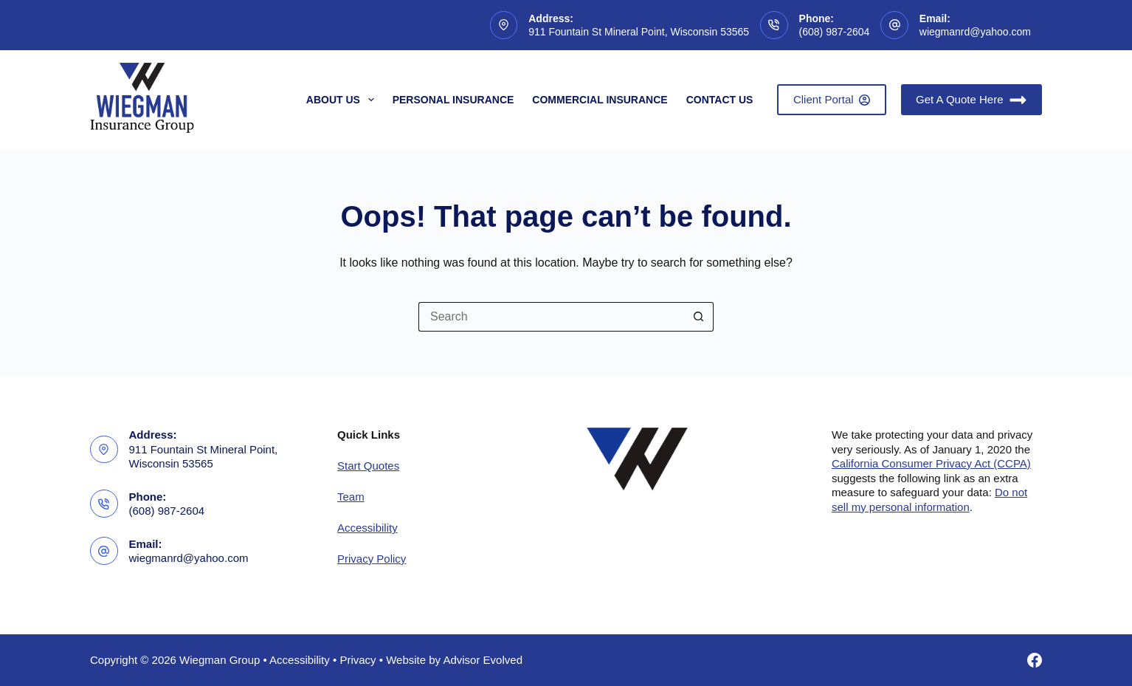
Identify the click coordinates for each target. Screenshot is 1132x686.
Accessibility (367, 527)
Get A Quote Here (971, 100)
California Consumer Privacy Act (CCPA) (931, 463)
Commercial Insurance (599, 100)
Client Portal (831, 99)
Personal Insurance (453, 100)
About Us (343, 100)
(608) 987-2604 (834, 32)
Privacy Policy (371, 558)
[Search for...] (551, 317)
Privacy (357, 660)
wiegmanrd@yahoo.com (975, 32)
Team (351, 496)
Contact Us (719, 100)
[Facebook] (1034, 660)
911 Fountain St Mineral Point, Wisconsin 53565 (638, 32)
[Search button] (699, 317)
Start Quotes (368, 465)
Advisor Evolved (482, 660)
